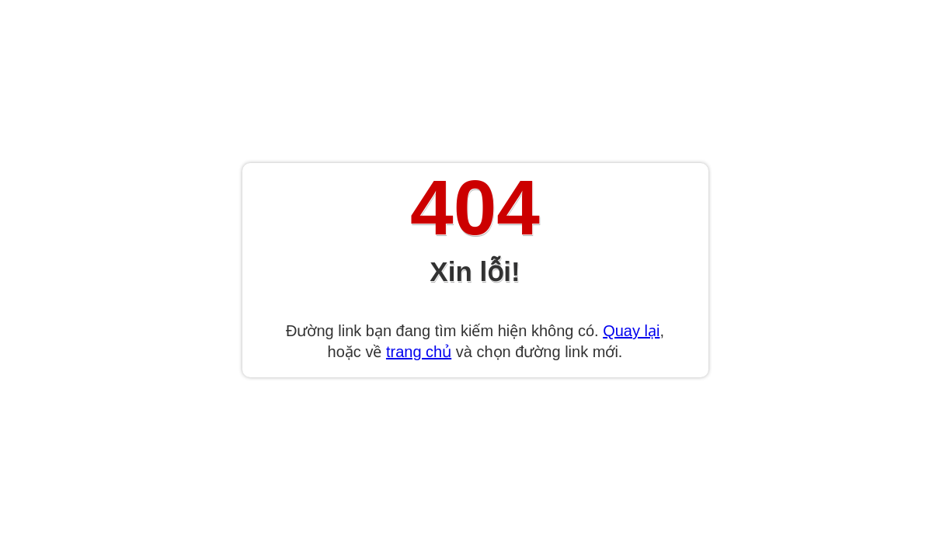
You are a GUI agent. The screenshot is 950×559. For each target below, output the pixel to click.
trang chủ (418, 351)
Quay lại (631, 330)
